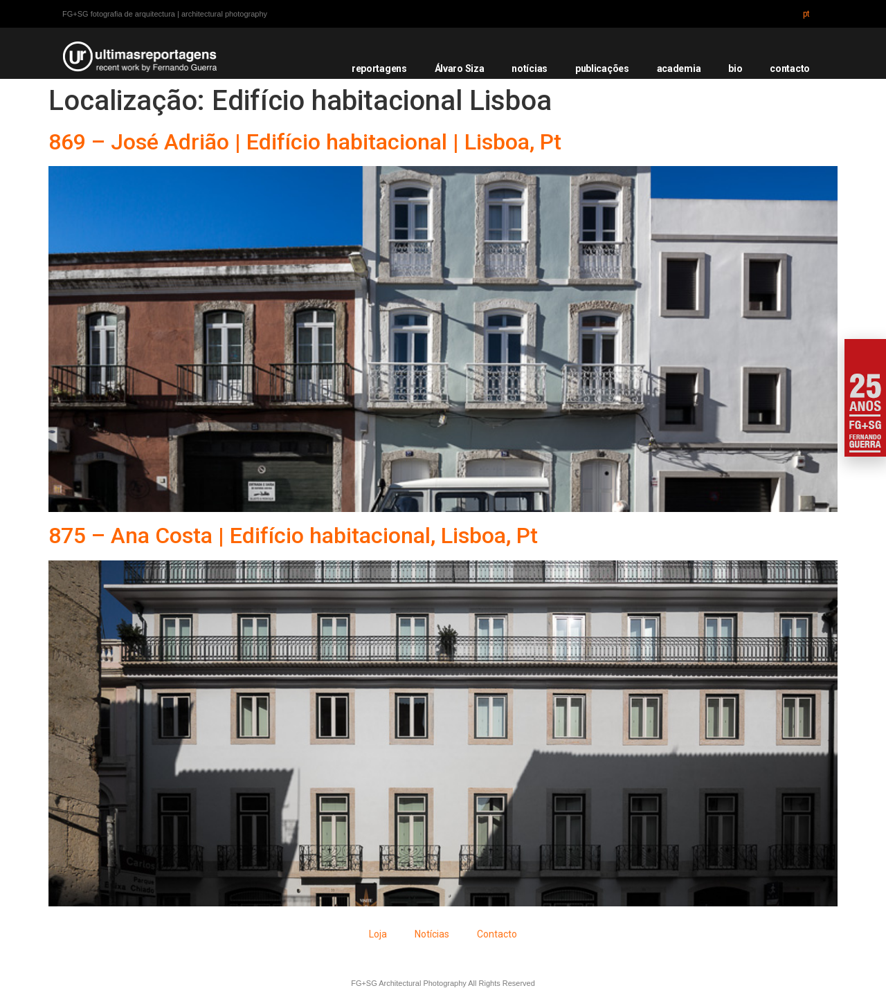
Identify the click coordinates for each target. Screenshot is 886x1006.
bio (735, 68)
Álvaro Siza (460, 68)
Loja (378, 934)
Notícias (432, 934)
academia (679, 68)
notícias (530, 68)
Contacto (497, 934)
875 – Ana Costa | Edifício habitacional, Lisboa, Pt (293, 535)
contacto (790, 68)
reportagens (379, 68)
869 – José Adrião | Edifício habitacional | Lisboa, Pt (304, 142)
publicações (602, 68)
